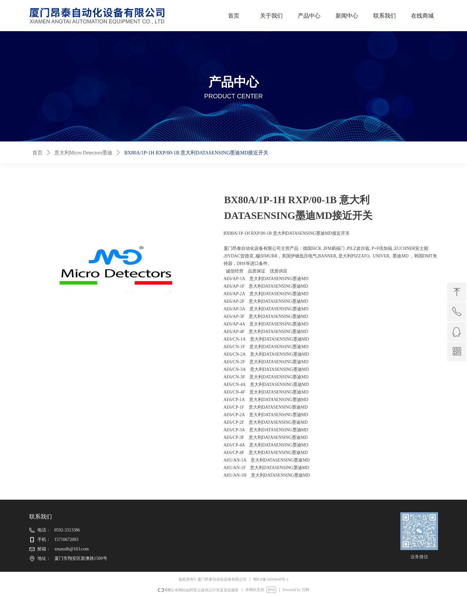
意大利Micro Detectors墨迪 (83, 152)
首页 (37, 152)
